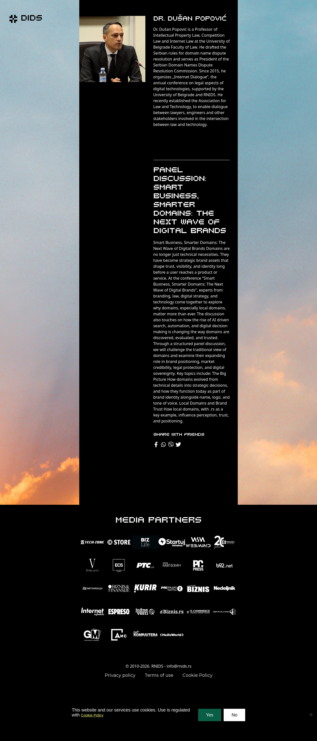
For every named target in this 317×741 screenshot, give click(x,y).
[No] (310, 714)
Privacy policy (120, 675)
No (234, 714)
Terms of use (159, 675)
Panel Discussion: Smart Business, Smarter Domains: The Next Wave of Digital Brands (189, 201)
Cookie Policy (197, 675)
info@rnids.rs (179, 666)
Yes (209, 714)
